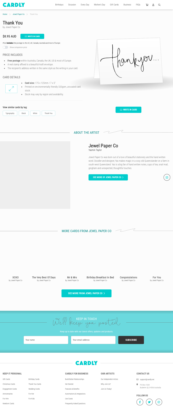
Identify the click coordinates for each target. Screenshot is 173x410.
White (35, 113)
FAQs (138, 4)
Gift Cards (114, 4)
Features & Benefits (72, 389)
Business (127, 4)
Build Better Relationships (74, 379)
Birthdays (59, 4)
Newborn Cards (8, 403)
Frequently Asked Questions (75, 403)
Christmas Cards (9, 384)
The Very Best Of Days (44, 277)
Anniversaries (8, 394)
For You (157, 277)
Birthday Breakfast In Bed (100, 277)
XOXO (15, 277)
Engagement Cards (10, 389)
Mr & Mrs (72, 277)
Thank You (48, 113)
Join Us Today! (106, 389)
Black (24, 113)
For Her (31, 394)
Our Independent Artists (109, 379)
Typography (10, 113)
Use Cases (69, 399)
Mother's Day (99, 4)
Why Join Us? (106, 384)
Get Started (69, 384)
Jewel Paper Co (18, 14)
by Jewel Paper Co (15, 280)
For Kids (32, 399)
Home (5, 14)
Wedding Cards (34, 389)
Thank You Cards (35, 384)
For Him (6, 399)
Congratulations (128, 277)
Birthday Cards (34, 379)
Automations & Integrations (75, 394)
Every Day (85, 4)
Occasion (72, 4)
